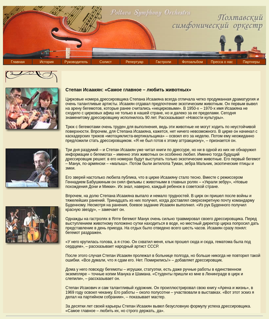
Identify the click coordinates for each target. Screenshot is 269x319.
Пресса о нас (222, 62)
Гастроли (163, 62)
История (47, 62)
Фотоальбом (192, 62)
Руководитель (76, 62)
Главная (18, 62)
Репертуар (134, 62)
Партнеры (251, 62)
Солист (106, 62)
